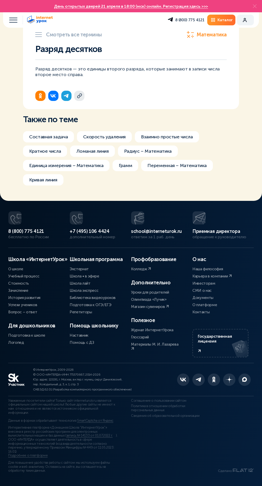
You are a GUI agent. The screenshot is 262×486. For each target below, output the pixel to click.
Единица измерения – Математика (66, 165)
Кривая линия (43, 179)
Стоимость (18, 283)
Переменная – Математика (177, 165)
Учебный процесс (23, 276)
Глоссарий (140, 337)
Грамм (125, 165)
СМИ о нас (202, 290)
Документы (202, 298)
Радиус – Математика (148, 151)
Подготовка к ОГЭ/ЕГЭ (91, 305)
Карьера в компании (212, 276)
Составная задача (48, 136)
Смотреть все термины (68, 34)
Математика (207, 34)
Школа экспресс (84, 290)
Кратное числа (45, 151)
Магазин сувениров (150, 307)
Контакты (201, 312)
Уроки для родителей (150, 292)
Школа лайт (80, 283)
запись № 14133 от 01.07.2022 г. (89, 435)
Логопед (16, 342)
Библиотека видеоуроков (93, 298)
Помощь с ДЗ (82, 342)
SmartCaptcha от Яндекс (95, 420)
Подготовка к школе (26, 335)
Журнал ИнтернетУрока (152, 330)
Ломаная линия (92, 151)
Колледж (141, 269)
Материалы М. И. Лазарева (154, 346)
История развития (24, 298)
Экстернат (79, 269)
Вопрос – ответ (22, 312)
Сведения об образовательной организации (165, 416)
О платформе (204, 305)
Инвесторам (203, 283)
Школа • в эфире (84, 276)
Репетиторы (81, 312)
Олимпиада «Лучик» (149, 299)
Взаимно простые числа (167, 136)
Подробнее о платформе (28, 455)
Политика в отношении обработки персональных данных (158, 408)
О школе (15, 269)
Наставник (79, 335)
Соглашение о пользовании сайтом (159, 400)
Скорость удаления (104, 136)
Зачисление (18, 290)
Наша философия (207, 269)
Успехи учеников (22, 305)
